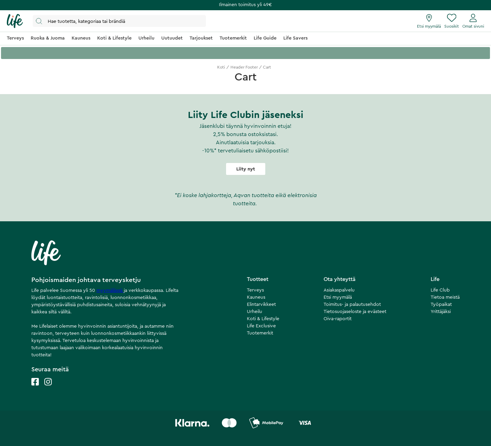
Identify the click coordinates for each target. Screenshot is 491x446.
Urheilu (254, 311)
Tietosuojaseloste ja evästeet (355, 311)
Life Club (440, 290)
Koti (221, 67)
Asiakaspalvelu (339, 290)
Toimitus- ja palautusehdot (352, 304)
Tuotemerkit (260, 333)
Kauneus (256, 297)
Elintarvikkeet (261, 304)
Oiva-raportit (338, 318)
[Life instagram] (48, 388)
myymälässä (110, 290)
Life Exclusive (261, 326)
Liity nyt (245, 169)
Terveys (255, 290)
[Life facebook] (35, 388)
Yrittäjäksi (441, 311)
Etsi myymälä (338, 297)
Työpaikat (441, 304)
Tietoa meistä (445, 297)
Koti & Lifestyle (263, 318)
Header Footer (244, 67)
